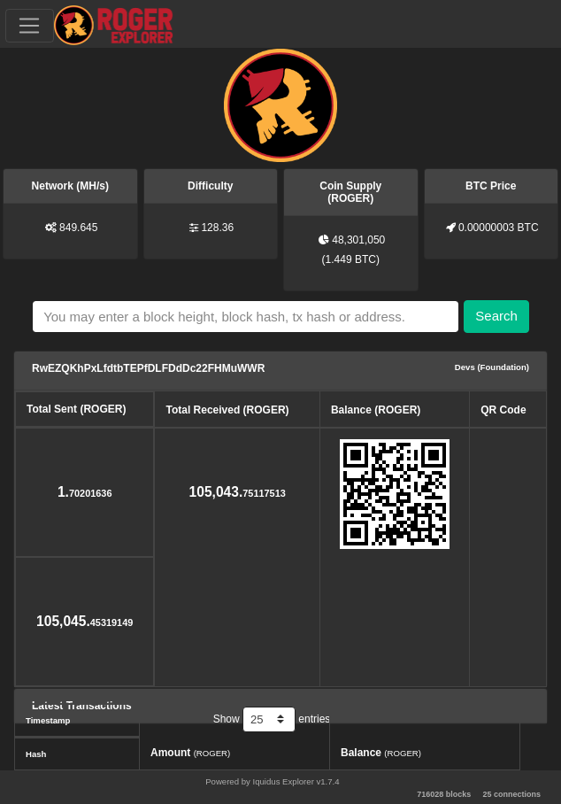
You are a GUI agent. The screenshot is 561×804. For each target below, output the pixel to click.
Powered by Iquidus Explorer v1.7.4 (272, 781)
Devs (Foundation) (492, 367)
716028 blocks (444, 794)
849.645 (78, 227)
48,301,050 (358, 240)
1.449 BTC (351, 259)
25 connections (511, 794)
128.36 (217, 227)
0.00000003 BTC (498, 227)
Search (496, 315)
